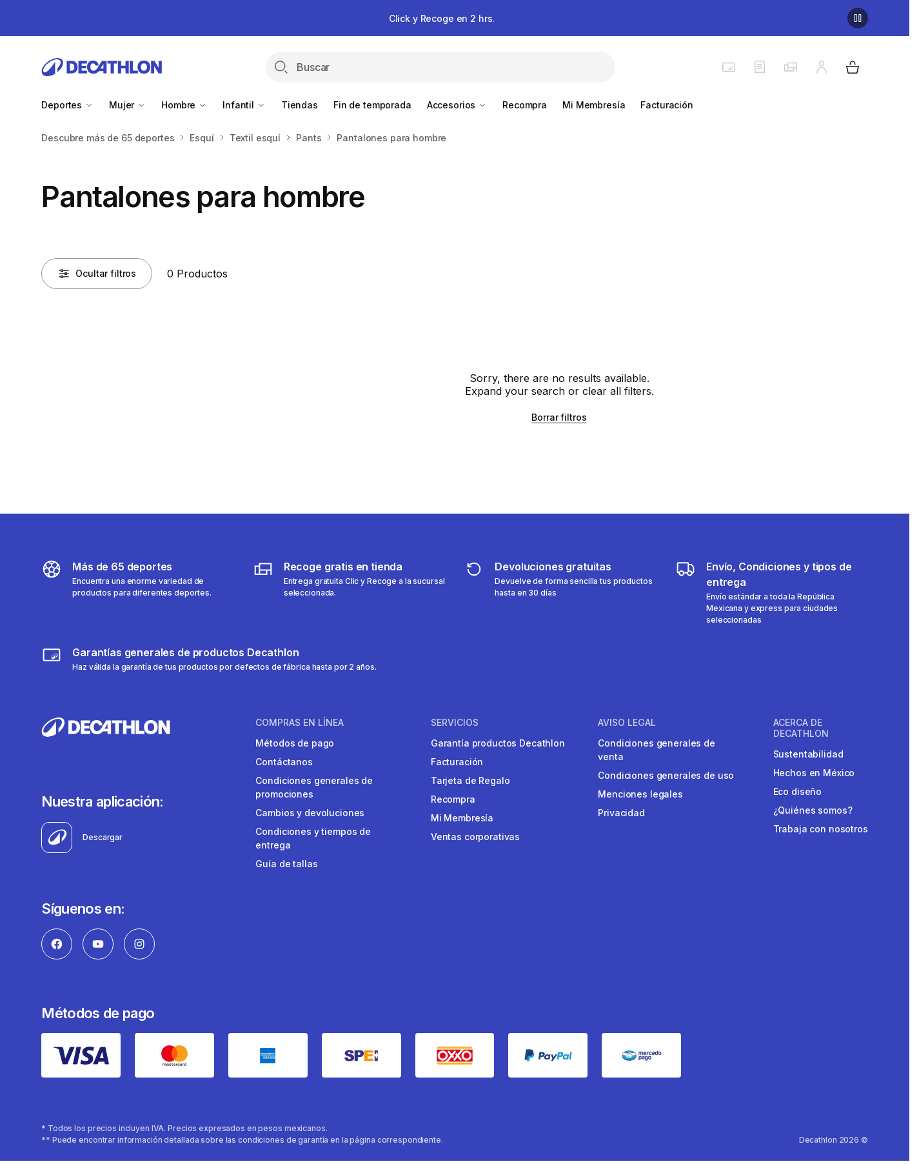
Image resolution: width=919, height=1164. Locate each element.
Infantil (244, 104)
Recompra (524, 104)
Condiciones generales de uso (666, 775)
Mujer (127, 104)
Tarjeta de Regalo (470, 780)
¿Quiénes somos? (813, 810)
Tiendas (299, 104)
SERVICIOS (455, 722)
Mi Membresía (593, 104)
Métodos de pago (294, 743)
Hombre (184, 104)
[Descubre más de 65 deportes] (137, 592)
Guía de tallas (286, 863)
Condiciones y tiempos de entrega (313, 838)
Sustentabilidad (808, 753)
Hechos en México (814, 772)
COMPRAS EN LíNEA (299, 722)
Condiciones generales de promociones (314, 787)
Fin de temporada (372, 104)
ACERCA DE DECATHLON (801, 728)
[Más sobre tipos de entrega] (349, 592)
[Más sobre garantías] (208, 659)
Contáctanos (283, 761)
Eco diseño (797, 791)
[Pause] (857, 18)
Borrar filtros (558, 417)
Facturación (666, 104)
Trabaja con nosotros (820, 828)
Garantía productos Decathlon (498, 743)
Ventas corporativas (475, 836)
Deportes (67, 104)
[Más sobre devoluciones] (560, 592)
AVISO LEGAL (627, 722)
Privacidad (621, 812)
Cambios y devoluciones (309, 812)
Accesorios (457, 104)
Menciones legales (640, 793)
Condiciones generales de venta (656, 750)
